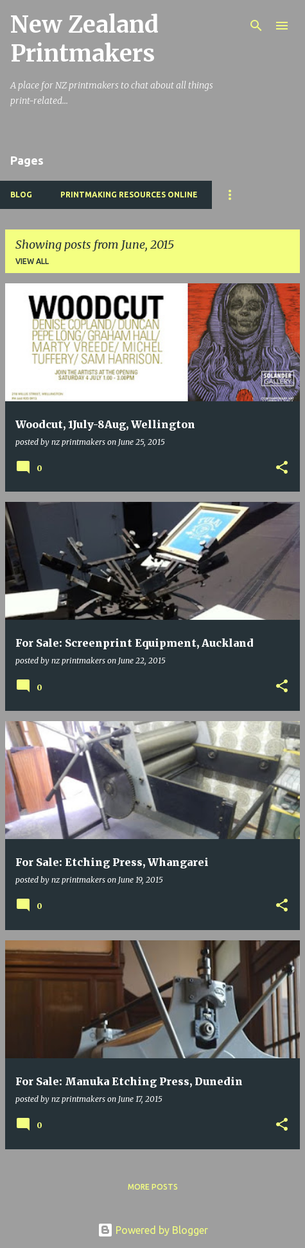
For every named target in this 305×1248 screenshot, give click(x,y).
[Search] (256, 25)
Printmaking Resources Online (129, 194)
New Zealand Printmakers (84, 39)
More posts (153, 1187)
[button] (282, 468)
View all (32, 261)
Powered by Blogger (153, 1230)
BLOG (21, 194)
